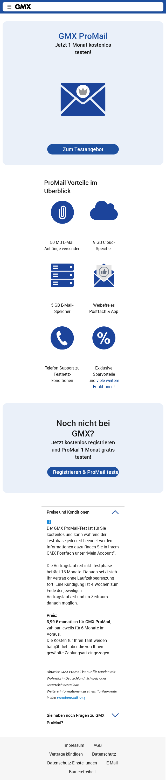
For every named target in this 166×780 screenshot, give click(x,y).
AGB (98, 745)
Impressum (74, 745)
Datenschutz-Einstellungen (72, 763)
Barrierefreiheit (82, 772)
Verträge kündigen (66, 754)
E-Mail (112, 763)
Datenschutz (104, 754)
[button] (9, 7)
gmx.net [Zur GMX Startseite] (23, 6)
